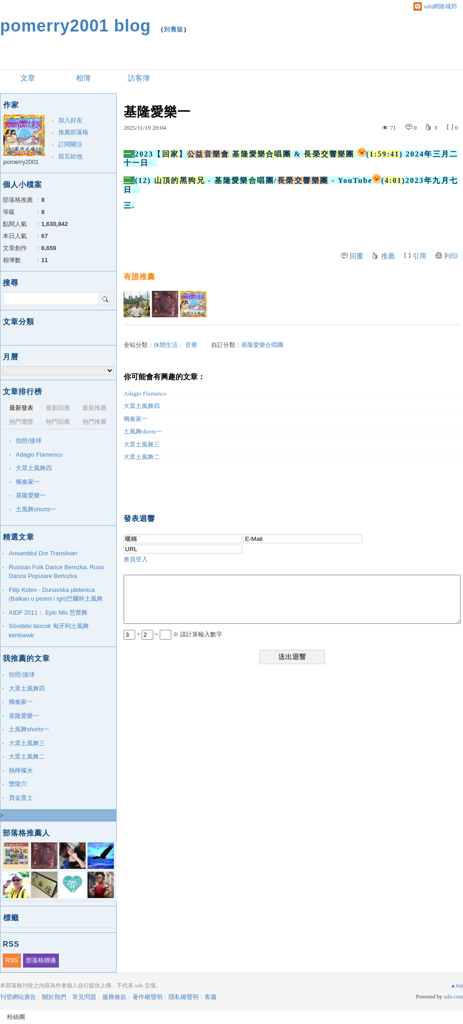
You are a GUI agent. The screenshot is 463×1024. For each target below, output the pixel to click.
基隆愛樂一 (31, 495)
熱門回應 (58, 421)
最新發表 (21, 407)
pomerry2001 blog (75, 25)
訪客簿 (139, 78)
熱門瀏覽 (21, 421)
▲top (456, 985)
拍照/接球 (29, 440)
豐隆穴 (18, 783)
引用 (419, 256)
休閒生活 (166, 344)
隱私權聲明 (184, 996)
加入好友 (70, 120)
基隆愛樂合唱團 (262, 344)
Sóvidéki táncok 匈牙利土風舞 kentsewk (49, 630)
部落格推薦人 (26, 833)
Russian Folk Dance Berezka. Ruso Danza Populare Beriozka (56, 572)
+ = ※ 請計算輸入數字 (173, 634)
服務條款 (114, 996)
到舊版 (173, 29)
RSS (12, 960)
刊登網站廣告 (18, 996)
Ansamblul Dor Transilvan (43, 553)
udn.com (453, 996)
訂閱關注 (70, 144)
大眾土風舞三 (142, 444)
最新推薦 (94, 407)
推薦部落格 (73, 132)
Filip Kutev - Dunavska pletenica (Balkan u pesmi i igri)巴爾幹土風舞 (56, 594)
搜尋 (106, 298)
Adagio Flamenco (145, 393)
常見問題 (84, 996)
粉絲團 (16, 1016)
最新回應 (58, 407)
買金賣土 (21, 797)
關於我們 (54, 996)
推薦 (388, 256)
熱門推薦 (94, 421)
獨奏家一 (136, 418)
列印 (451, 256)
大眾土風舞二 (142, 456)
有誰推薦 (139, 277)
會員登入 (136, 559)
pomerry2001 (21, 161)
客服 (211, 996)
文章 (27, 78)
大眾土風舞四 (142, 405)
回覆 (356, 256)
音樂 (191, 344)
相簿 (83, 78)
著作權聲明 (147, 996)
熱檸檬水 (21, 770)
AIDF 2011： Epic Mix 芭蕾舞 (48, 612)
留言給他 (70, 156)
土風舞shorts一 (143, 431)
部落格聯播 (41, 960)
